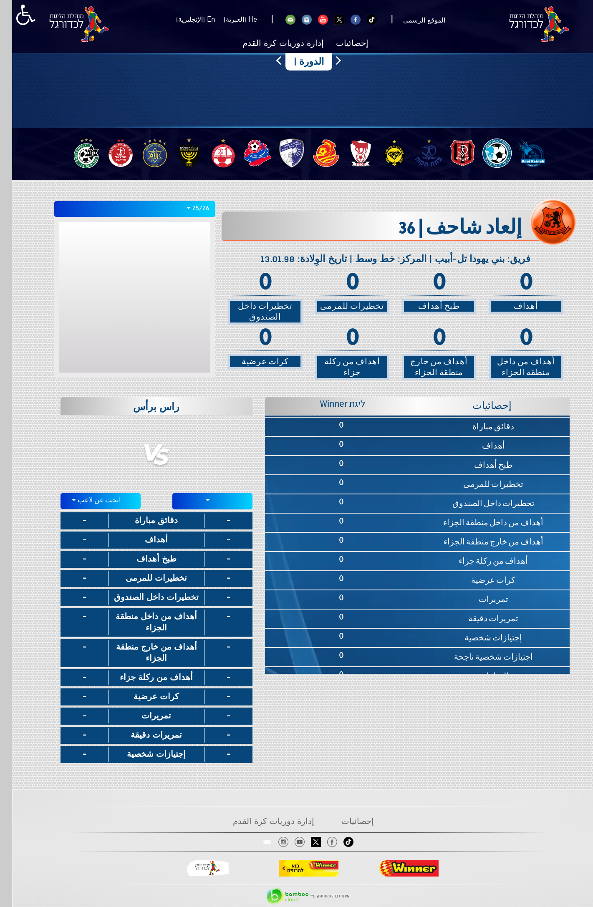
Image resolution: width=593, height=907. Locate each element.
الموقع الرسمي (412, 20)
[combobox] (123, 209)
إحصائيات (340, 44)
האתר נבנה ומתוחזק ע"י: (296, 896)
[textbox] (200, 500)
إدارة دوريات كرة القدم (271, 44)
